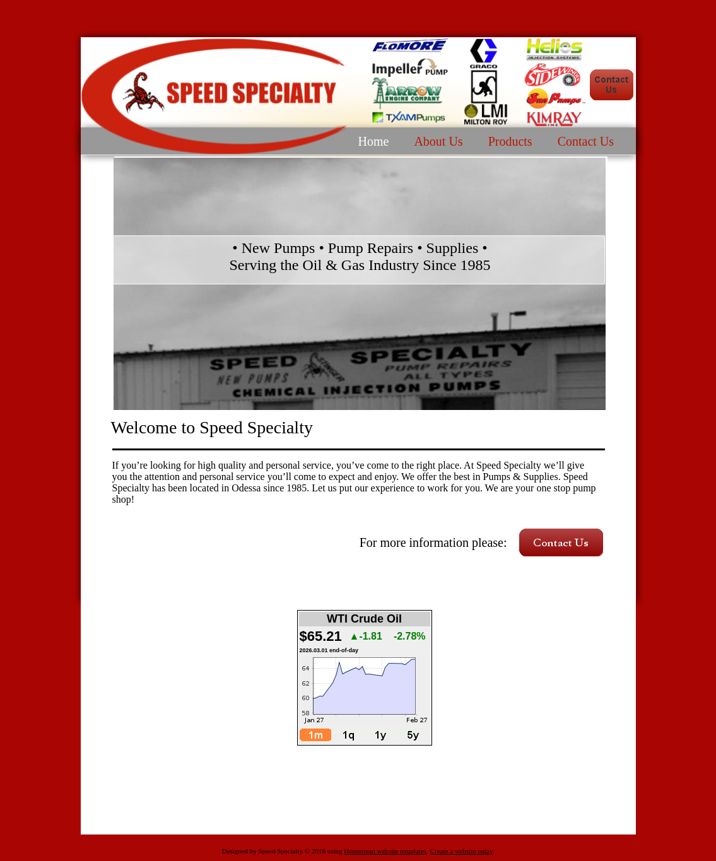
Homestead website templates (385, 851)
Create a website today (461, 851)
